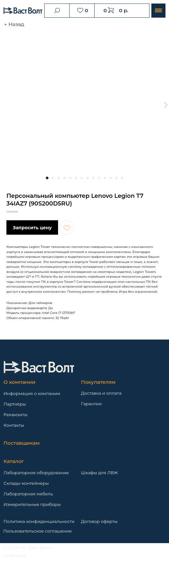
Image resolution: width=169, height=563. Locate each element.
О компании (19, 382)
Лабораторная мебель (28, 493)
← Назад (14, 24)
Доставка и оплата (101, 393)
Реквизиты (16, 414)
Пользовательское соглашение (37, 531)
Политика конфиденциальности (39, 521)
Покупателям (98, 382)
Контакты (14, 425)
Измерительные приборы (32, 504)
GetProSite (15, 555)
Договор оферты (99, 521)
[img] (39, 367)
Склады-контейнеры (26, 483)
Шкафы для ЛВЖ (99, 472)
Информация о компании (32, 393)
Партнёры (15, 404)
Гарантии (91, 403)
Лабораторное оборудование (36, 472)
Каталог (14, 461)
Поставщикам (22, 443)
